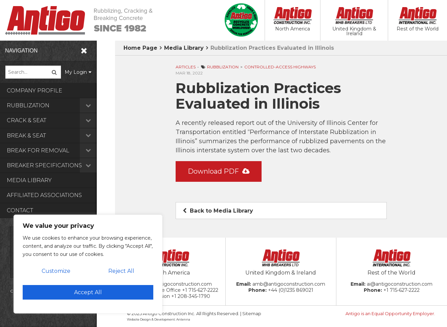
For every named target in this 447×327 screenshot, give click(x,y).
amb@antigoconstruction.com (288, 284)
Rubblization (61, 105)
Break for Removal (61, 150)
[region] (88, 264)
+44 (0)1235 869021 (290, 290)
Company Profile (34, 90)
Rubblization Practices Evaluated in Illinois (272, 48)
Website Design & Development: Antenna (158, 319)
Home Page (140, 48)
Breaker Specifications (61, 165)
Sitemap (251, 313)
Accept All (88, 292)
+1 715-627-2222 (200, 290)
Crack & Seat (61, 120)
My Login (94, 72)
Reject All (121, 271)
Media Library (29, 180)
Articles (186, 66)
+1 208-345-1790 (190, 296)
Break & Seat (61, 135)
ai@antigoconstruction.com (399, 284)
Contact (20, 210)
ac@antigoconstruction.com (178, 284)
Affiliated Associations (44, 195)
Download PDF (218, 171)
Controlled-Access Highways (280, 66)
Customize (56, 271)
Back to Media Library (218, 211)
